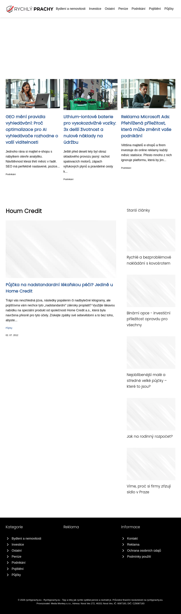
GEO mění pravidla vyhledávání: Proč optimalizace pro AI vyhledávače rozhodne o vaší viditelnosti (32, 129)
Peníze (123, 8)
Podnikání (138, 8)
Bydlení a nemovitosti (70, 8)
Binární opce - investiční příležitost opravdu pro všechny (148, 318)
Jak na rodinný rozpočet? (150, 436)
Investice (95, 8)
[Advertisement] (90, 44)
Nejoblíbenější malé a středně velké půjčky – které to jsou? (147, 380)
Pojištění (155, 8)
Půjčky (169, 8)
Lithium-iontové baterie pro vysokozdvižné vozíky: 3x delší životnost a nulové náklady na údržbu (89, 129)
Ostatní (110, 8)
